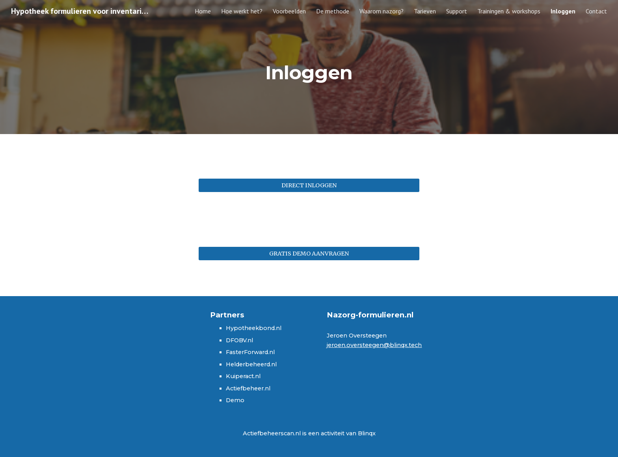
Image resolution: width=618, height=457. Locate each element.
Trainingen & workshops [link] (508, 11)
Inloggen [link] (563, 11)
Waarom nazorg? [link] (381, 11)
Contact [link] (596, 11)
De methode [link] (332, 11)
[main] (309, 67)
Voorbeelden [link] (289, 11)
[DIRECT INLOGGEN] (309, 185)
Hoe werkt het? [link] (241, 11)
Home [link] (203, 11)
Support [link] (456, 11)
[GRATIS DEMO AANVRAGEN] (309, 253)
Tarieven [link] (425, 11)
